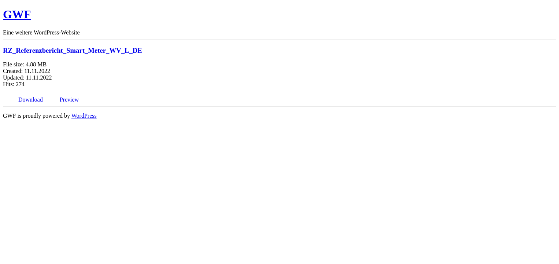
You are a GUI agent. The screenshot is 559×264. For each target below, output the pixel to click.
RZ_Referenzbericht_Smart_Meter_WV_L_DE (72, 50)
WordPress (84, 116)
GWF (17, 14)
